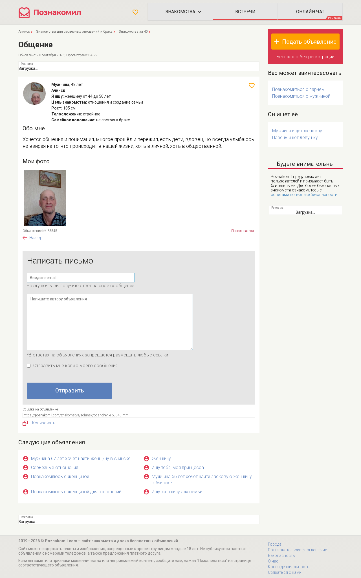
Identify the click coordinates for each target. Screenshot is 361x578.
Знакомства (180, 11)
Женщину (161, 458)
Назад (35, 237)
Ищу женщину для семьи (177, 491)
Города (274, 544)
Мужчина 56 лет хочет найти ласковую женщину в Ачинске (202, 479)
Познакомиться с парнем (298, 89)
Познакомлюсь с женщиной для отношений (76, 491)
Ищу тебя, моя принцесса (178, 467)
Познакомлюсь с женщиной (60, 476)
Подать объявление (309, 41)
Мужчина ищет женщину (297, 130)
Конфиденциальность (288, 566)
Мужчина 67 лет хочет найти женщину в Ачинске (81, 458)
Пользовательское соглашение (297, 550)
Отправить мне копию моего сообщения (75, 365)
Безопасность (281, 555)
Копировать (39, 423)
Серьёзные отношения (54, 467)
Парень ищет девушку (295, 137)
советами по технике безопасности (304, 194)
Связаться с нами (284, 572)
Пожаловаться (242, 231)
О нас (273, 561)
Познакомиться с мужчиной (301, 96)
